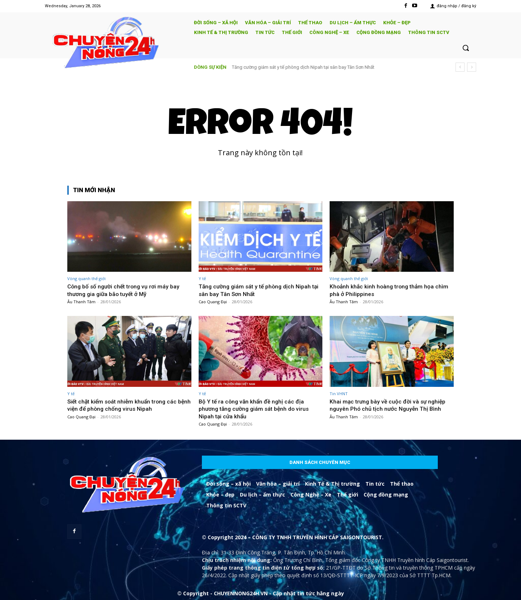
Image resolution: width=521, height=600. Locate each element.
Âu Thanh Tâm (81, 301)
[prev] (460, 67)
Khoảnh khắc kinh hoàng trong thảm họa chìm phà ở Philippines (384, 290)
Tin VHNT (339, 393)
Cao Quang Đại (213, 301)
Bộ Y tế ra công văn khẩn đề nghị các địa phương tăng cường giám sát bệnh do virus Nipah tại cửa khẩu (257, 408)
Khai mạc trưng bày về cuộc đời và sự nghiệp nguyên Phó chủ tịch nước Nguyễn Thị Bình (390, 404)
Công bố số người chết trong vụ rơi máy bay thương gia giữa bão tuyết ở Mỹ (126, 290)
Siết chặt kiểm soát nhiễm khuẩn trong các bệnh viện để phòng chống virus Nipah (125, 404)
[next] (471, 67)
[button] (465, 47)
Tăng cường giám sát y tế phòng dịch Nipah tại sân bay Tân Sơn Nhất (303, 67)
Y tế (202, 278)
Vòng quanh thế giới (86, 278)
